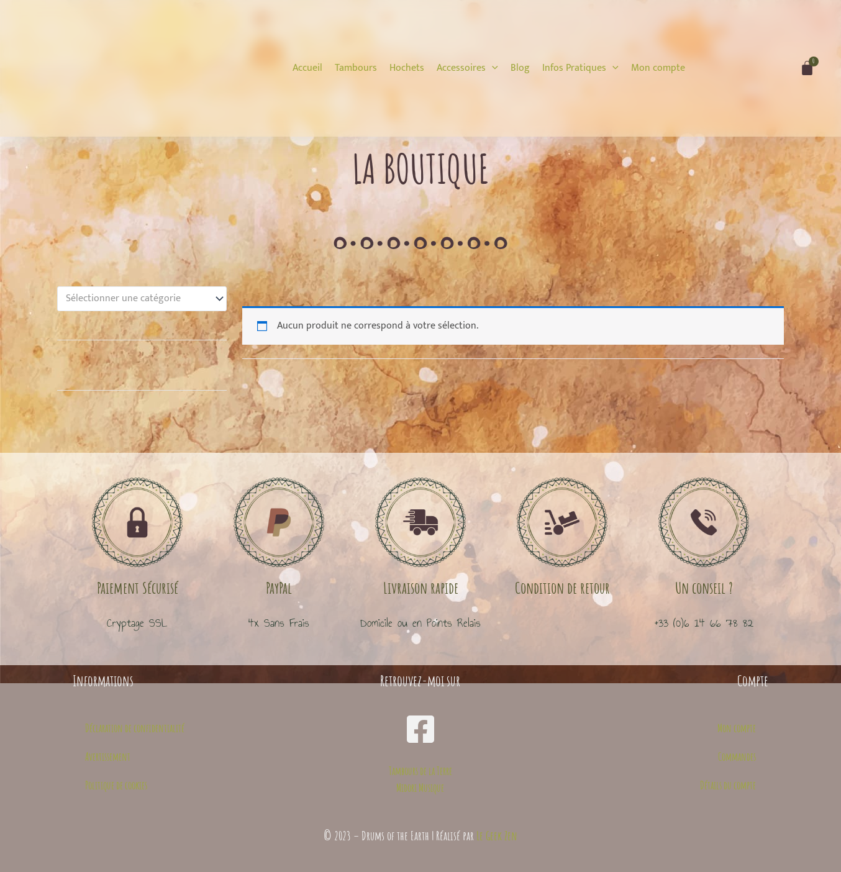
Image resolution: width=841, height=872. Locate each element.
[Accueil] (307, 68)
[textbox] (136, 299)
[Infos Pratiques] (580, 68)
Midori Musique (420, 787)
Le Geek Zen (496, 835)
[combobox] (142, 298)
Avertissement (107, 756)
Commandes (737, 756)
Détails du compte (728, 785)
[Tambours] (356, 68)
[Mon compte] (658, 68)
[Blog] (520, 68)
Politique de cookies (116, 785)
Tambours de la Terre (420, 771)
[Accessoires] (467, 68)
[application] (492, 68)
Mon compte (736, 728)
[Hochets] (406, 68)
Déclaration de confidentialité (134, 728)
